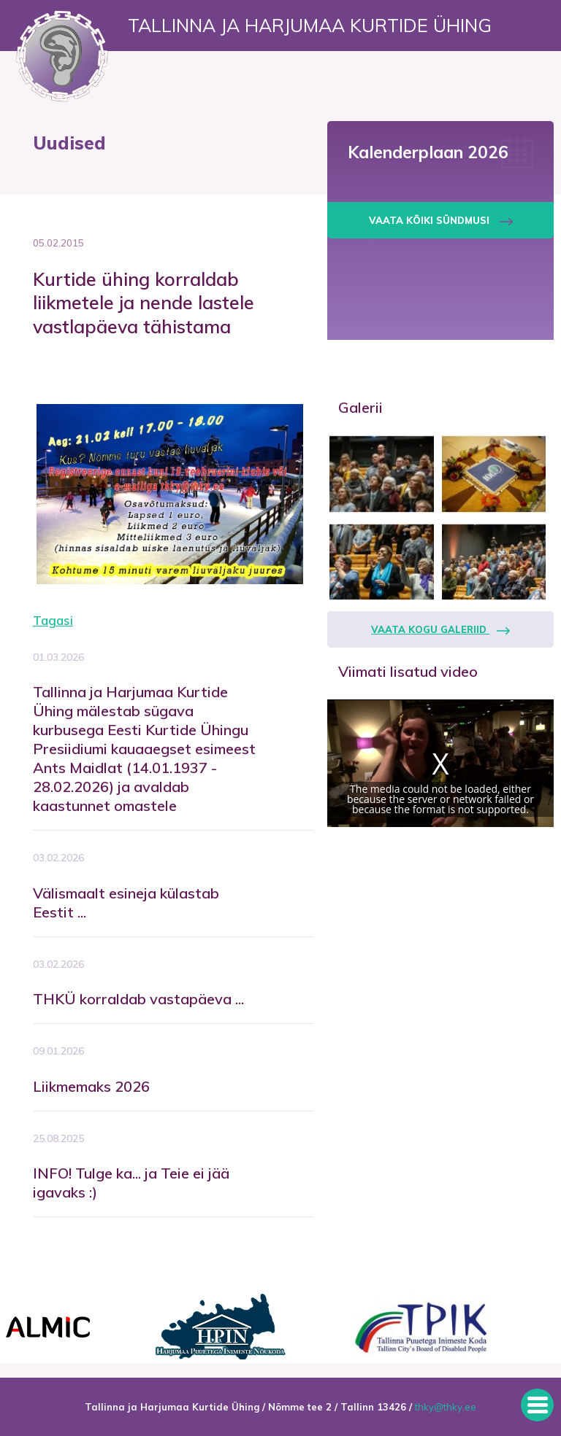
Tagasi (53, 620)
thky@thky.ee (445, 1407)
